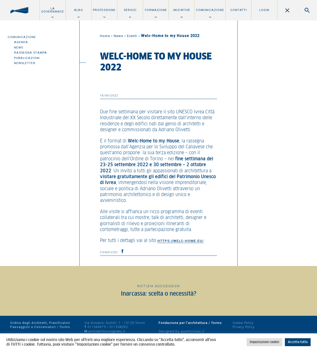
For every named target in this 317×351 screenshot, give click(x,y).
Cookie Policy (243, 323)
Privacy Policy (244, 327)
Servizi (130, 10)
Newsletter (24, 63)
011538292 (118, 327)
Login (264, 10)
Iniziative (181, 10)
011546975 (96, 327)
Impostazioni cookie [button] (264, 342)
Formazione (156, 10)
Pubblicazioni (27, 58)
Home (105, 36)
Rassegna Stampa (30, 52)
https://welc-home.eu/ (180, 241)
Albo (78, 10)
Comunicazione (210, 10)
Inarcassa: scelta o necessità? (158, 294)
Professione (104, 10)
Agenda (21, 42)
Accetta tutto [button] (298, 342)
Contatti (238, 10)
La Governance (52, 10)
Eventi (132, 36)
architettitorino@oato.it (106, 331)
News (18, 47)
